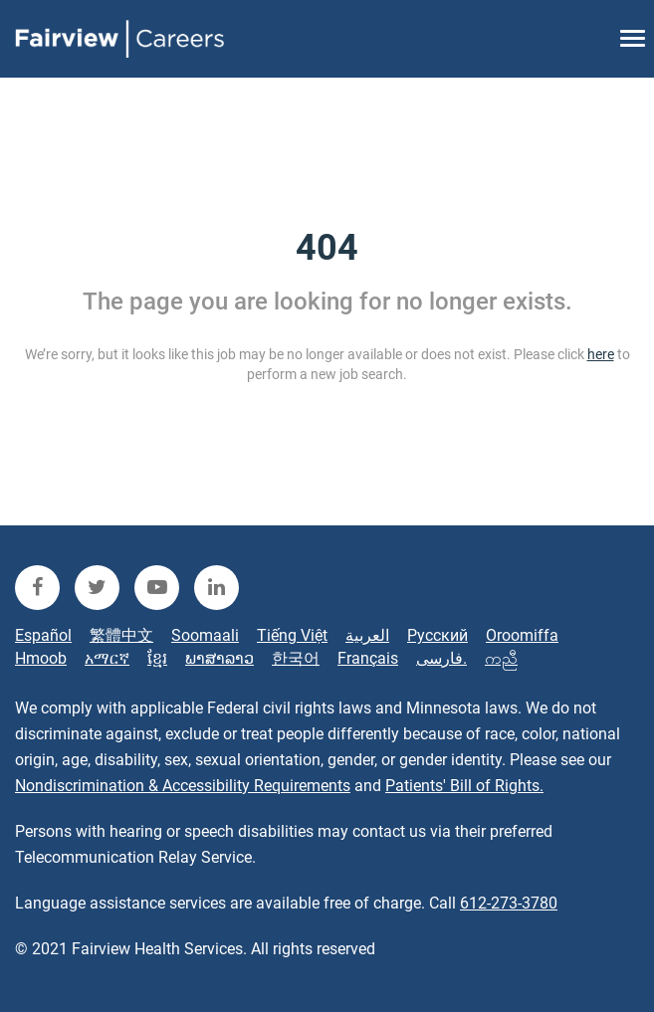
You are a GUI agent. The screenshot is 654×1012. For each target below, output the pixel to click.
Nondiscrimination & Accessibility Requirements (182, 785)
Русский (437, 635)
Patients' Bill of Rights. (464, 785)
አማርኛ (107, 658)
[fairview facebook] (37, 587)
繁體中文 (121, 635)
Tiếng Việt (292, 635)
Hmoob (41, 658)
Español (43, 635)
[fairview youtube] (156, 587)
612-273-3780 (508, 903)
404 (327, 248)
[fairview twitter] (97, 587)
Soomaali (205, 635)
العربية (367, 635)
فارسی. (441, 658)
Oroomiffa (522, 635)
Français (367, 658)
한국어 (296, 658)
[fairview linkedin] (216, 587)
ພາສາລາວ (219, 658)
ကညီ (501, 658)
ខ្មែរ (157, 658)
